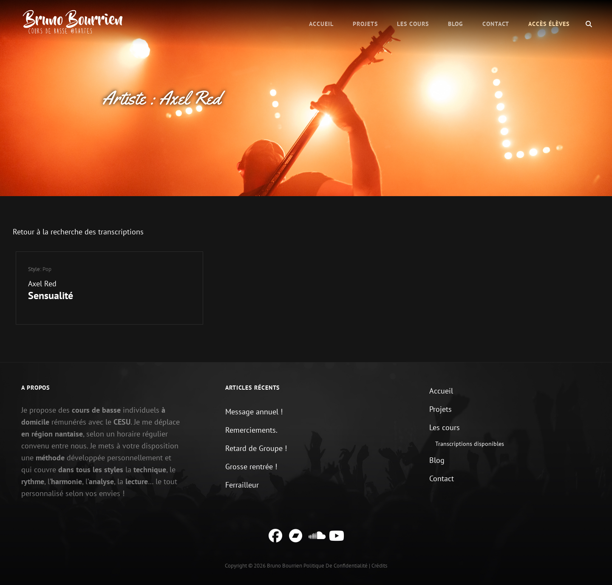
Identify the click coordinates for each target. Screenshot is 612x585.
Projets (365, 24)
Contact (495, 24)
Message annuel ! (254, 412)
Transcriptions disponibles (469, 444)
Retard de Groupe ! (256, 448)
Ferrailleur (242, 485)
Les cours (413, 24)
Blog (455, 24)
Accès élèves (549, 24)
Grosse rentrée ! (251, 466)
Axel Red (42, 283)
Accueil (321, 24)
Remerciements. (251, 430)
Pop (46, 269)
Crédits (379, 565)
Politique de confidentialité (335, 565)
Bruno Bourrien (284, 565)
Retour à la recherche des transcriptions (78, 232)
